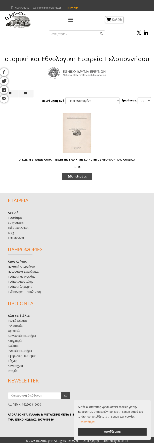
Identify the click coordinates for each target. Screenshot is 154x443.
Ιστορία (12, 371)
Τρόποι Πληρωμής (20, 286)
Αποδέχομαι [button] (112, 431)
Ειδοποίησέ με (77, 176)
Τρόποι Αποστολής (20, 281)
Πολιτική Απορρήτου (21, 266)
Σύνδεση (72, 8)
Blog (11, 233)
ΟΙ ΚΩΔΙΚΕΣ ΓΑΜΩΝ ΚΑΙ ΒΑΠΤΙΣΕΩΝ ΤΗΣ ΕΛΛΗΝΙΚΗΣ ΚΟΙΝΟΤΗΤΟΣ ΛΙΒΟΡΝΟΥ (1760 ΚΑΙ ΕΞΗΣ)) (77, 159)
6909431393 (22, 7)
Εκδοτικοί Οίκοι (18, 228)
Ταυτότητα (15, 217)
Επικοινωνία (16, 238)
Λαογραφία (15, 341)
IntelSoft (122, 441)
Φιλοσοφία (15, 326)
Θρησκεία (14, 331)
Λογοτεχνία (15, 366)
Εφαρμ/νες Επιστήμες (21, 356)
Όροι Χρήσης (17, 261)
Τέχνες (12, 361)
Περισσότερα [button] (87, 422)
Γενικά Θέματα (17, 321)
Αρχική (13, 212)
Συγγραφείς (15, 223)
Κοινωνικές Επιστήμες (22, 336)
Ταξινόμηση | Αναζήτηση (24, 291)
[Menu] (71, 20)
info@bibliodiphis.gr (49, 7)
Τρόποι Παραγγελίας (21, 276)
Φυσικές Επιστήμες (20, 351)
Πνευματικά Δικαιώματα (23, 271)
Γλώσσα (13, 346)
